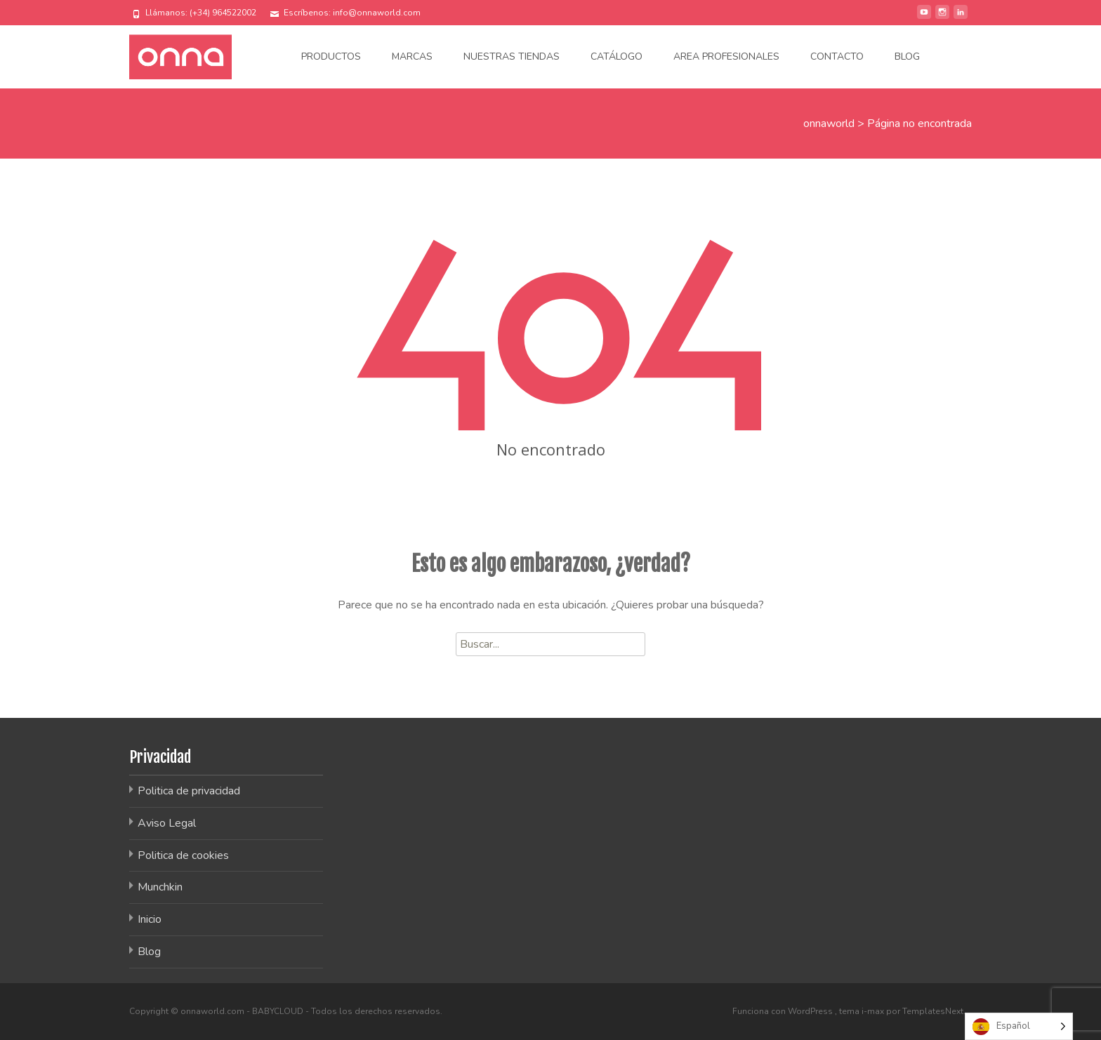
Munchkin (160, 887)
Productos (331, 56)
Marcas (412, 56)
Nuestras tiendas (511, 56)
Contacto (837, 56)
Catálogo (616, 56)
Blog (907, 56)
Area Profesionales (726, 56)
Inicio (149, 919)
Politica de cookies (183, 855)
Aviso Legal (167, 823)
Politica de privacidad (189, 791)
